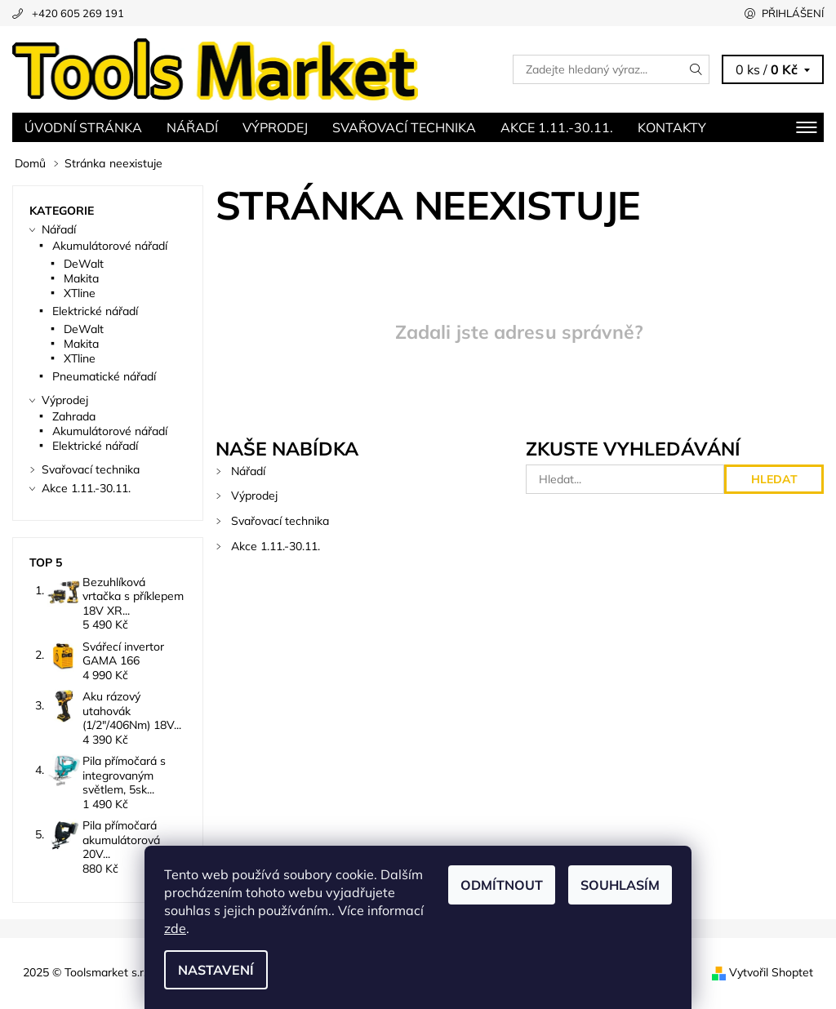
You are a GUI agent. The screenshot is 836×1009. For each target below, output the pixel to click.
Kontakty (672, 127)
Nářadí (192, 127)
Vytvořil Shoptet (771, 972)
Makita (81, 278)
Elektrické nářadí (95, 311)
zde (175, 928)
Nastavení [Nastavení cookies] (216, 970)
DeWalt (84, 263)
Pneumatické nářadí (104, 376)
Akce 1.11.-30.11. (556, 127)
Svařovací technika (404, 127)
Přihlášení (793, 13)
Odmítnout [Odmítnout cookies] (501, 885)
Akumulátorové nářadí (109, 245)
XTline (80, 293)
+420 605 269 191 (78, 13)
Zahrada (74, 416)
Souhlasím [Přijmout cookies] (620, 885)
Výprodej (275, 127)
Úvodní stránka (83, 127)
